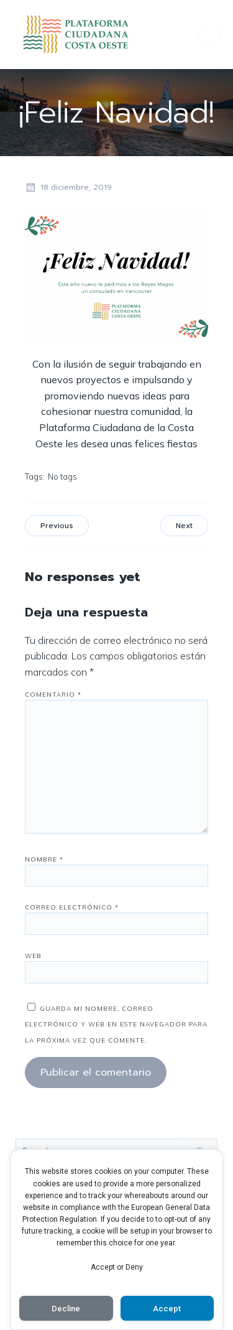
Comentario (53, 695)
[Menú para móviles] (209, 34)
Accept (167, 1308)
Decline (66, 1308)
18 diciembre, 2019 (68, 187)
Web (33, 956)
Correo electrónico (72, 907)
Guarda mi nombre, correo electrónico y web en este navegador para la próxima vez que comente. (116, 1024)
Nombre (44, 859)
